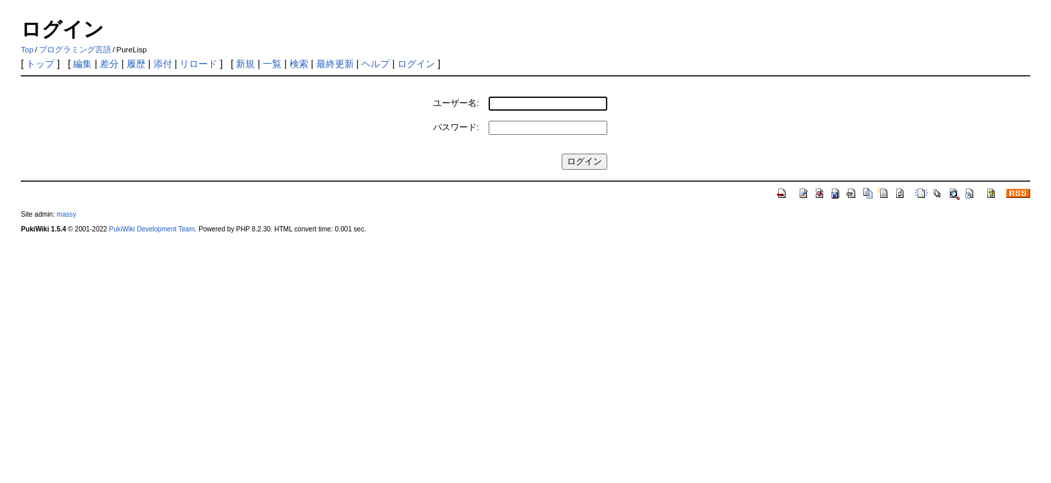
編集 (82, 63)
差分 (109, 63)
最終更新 (335, 63)
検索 (299, 63)
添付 (162, 63)
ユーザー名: (456, 103)
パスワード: (456, 127)
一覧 (272, 63)
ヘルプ (375, 63)
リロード (198, 63)
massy (66, 214)
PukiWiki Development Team (152, 229)
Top (27, 50)
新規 (245, 63)
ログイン (416, 63)
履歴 (136, 63)
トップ (40, 63)
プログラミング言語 (75, 50)
